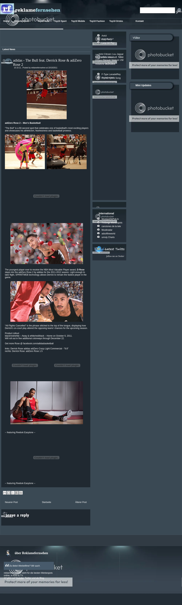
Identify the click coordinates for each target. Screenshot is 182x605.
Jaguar (120, 54)
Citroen (108, 54)
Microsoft (113, 57)
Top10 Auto (44, 21)
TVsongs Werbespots (112, 222)
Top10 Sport (60, 21)
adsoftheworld (108, 233)
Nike (121, 57)
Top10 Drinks (116, 21)
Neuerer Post (11, 502)
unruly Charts (108, 237)
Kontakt (140, 21)
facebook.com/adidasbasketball (38, 343)
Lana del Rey (108, 43)
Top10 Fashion (97, 21)
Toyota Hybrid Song (111, 78)
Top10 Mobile (78, 21)
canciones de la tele (111, 226)
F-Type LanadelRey (111, 74)
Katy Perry (107, 39)
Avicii (104, 35)
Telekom (115, 60)
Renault (107, 60)
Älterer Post (81, 502)
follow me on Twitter (115, 256)
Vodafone (100, 64)
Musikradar (107, 230)
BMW (101, 54)
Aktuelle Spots (22, 21)
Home (6, 21)
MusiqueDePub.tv (110, 219)
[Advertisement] (45, 38)
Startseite (46, 502)
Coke (114, 54)
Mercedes (101, 57)
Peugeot (99, 60)
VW (122, 60)
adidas (110, 63)
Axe (97, 54)
